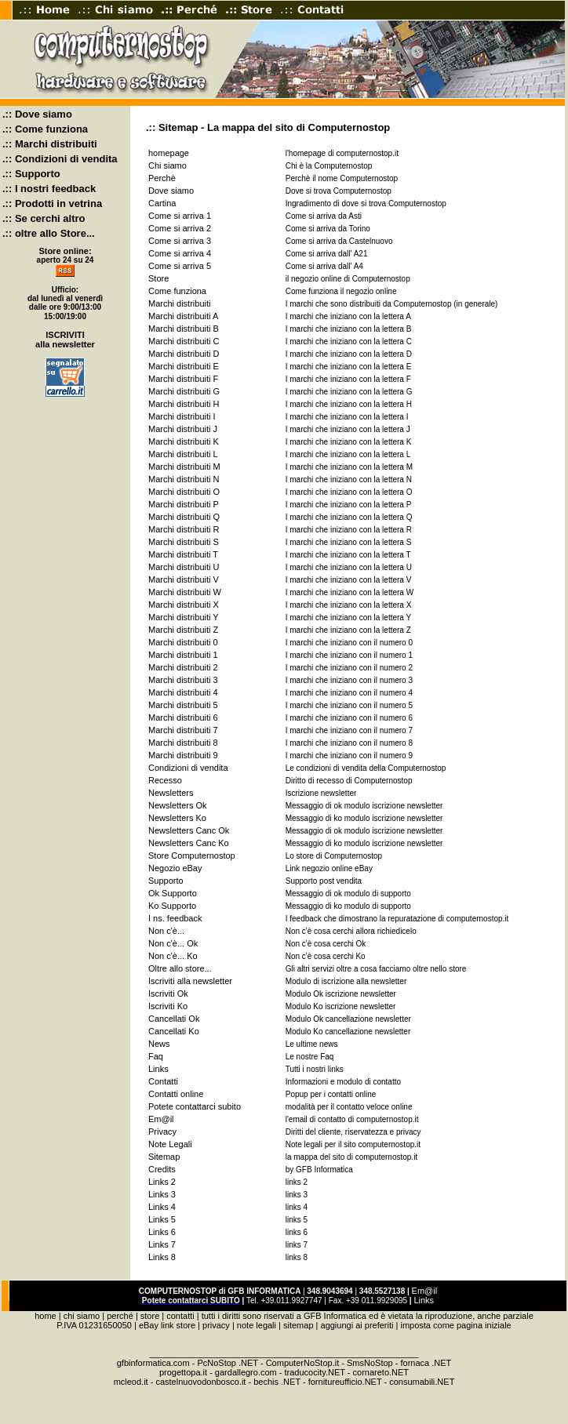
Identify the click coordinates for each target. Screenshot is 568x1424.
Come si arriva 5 (179, 266)
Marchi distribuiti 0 (183, 642)
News (159, 1043)
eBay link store (167, 1325)
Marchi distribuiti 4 (183, 692)
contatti (180, 1315)
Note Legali (170, 1144)
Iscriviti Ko (168, 1006)
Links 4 (162, 1206)
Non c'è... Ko (173, 956)
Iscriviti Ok (168, 993)
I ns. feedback (175, 918)
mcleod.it (131, 1381)
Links (158, 1068)
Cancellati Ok (173, 1018)
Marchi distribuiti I (182, 416)
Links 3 (162, 1194)
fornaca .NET (425, 1363)
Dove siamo (171, 190)
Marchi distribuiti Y (183, 617)
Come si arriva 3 (179, 240)
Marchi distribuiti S (183, 542)
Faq (155, 1056)
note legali (256, 1325)
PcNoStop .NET (227, 1363)
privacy (216, 1325)
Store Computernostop (191, 855)
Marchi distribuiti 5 (183, 705)
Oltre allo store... (180, 968)
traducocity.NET (315, 1372)
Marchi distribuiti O (184, 491)
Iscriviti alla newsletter (190, 981)
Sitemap (164, 1156)
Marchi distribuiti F (183, 378)
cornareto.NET (381, 1372)
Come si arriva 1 (179, 215)
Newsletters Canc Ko (188, 843)
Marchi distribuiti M (184, 466)
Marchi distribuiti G (184, 391)
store (149, 1315)
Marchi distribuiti (179, 303)
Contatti (163, 1081)
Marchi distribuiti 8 (183, 742)
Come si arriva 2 (179, 228)
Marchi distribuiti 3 (183, 680)
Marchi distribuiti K (183, 441)
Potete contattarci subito (194, 1106)
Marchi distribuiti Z (183, 629)
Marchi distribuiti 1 (183, 654)
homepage (168, 153)
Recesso (165, 780)
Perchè (162, 178)
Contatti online (175, 1094)
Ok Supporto (172, 893)
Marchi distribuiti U (183, 567)
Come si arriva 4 (179, 253)
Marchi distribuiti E (183, 366)
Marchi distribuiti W (184, 592)
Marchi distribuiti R (183, 529)
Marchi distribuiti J (182, 429)
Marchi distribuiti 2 (183, 667)
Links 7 (162, 1244)
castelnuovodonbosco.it (200, 1381)
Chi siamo (167, 165)
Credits (162, 1169)
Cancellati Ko (173, 1031)
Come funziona (177, 291)
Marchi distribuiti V (183, 579)
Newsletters (170, 792)
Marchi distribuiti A (183, 316)
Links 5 (162, 1219)
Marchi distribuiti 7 (183, 730)
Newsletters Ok (177, 805)
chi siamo (82, 1315)
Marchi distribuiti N (183, 479)
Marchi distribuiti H (183, 404)
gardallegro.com (246, 1372)
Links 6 (162, 1232)
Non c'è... (166, 930)
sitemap (298, 1325)
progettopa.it (183, 1372)
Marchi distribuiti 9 (183, 755)
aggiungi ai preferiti (357, 1325)
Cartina (162, 203)
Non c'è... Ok (173, 943)
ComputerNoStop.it (303, 1363)
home (45, 1315)
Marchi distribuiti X (183, 604)
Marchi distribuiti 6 (183, 717)
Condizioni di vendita (188, 767)
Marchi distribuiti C (183, 341)
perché (120, 1315)
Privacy (162, 1131)
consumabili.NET (421, 1381)
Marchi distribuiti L (183, 454)
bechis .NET (276, 1381)
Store (158, 278)
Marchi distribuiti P (183, 504)
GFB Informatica (335, 1315)
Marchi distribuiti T (183, 554)
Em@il (161, 1119)
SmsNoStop (370, 1363)
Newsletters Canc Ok (188, 830)
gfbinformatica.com (153, 1363)
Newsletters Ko (177, 818)
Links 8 (162, 1257)
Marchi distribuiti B (183, 328)
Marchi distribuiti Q (184, 516)
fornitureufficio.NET (345, 1381)
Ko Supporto (172, 905)
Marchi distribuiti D (183, 353)
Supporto (166, 880)
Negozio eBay (175, 868)
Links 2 (162, 1181)
